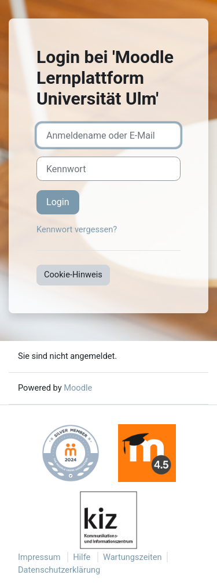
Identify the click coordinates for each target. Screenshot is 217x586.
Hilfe (81, 557)
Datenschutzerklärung (59, 570)
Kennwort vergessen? (76, 229)
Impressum (39, 557)
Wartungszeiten (132, 557)
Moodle (78, 388)
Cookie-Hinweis (73, 274)
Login (57, 201)
